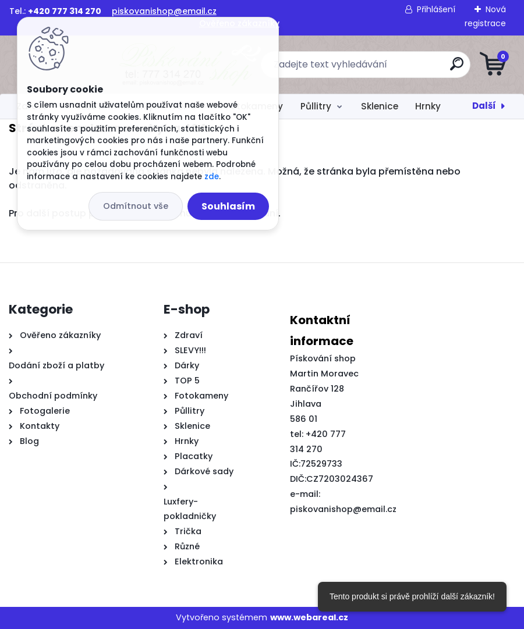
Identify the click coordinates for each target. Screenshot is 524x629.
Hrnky (428, 106)
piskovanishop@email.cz (164, 11)
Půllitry (315, 106)
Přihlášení (436, 9)
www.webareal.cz (309, 617)
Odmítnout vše (135, 206)
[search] (402, 68)
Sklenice (379, 106)
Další (484, 105)
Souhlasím (228, 206)
